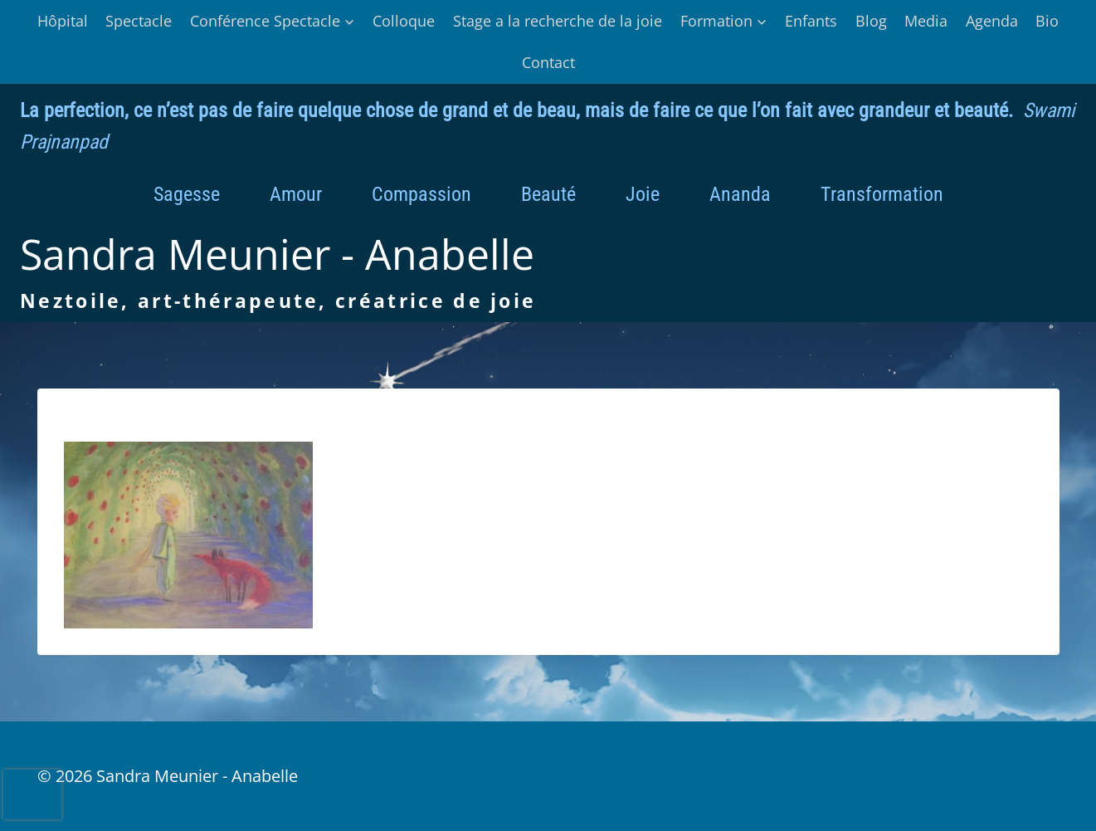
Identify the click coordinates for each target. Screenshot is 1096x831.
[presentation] (32, 794)
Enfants (811, 21)
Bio (1047, 21)
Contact (548, 62)
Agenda (992, 21)
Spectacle (138, 21)
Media (925, 21)
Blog (871, 21)
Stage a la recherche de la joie (557, 21)
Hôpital (62, 21)
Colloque (404, 21)
